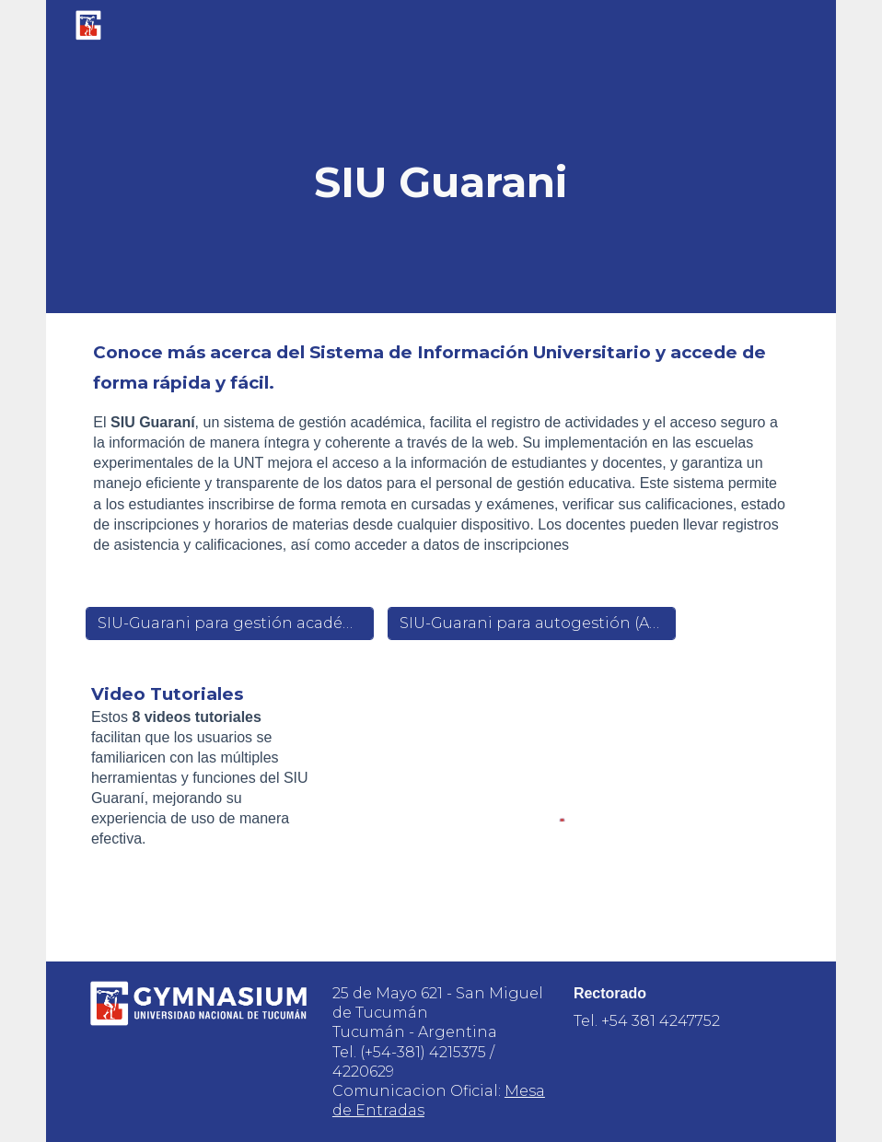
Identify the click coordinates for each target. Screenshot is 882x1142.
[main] (440, 182)
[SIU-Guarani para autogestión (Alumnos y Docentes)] (532, 623)
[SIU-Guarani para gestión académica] (230, 623)
